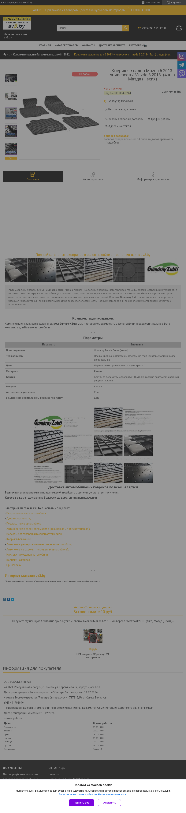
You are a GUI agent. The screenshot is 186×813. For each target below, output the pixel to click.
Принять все (81, 802)
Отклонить (109, 802)
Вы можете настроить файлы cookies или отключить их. (92, 794)
